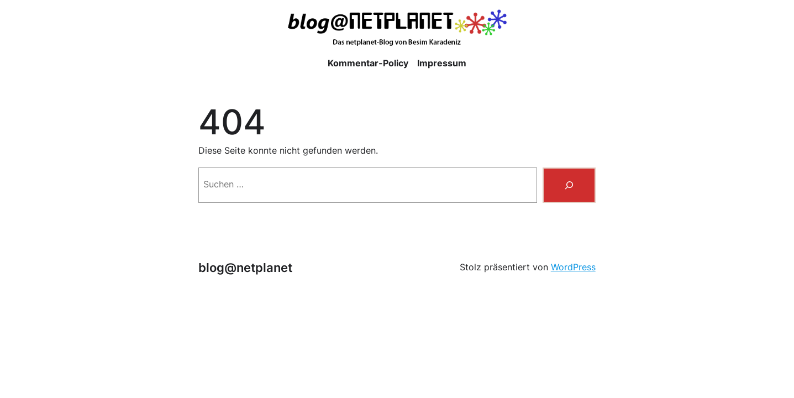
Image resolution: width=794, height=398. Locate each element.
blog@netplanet (245, 267)
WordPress (573, 267)
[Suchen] (569, 185)
